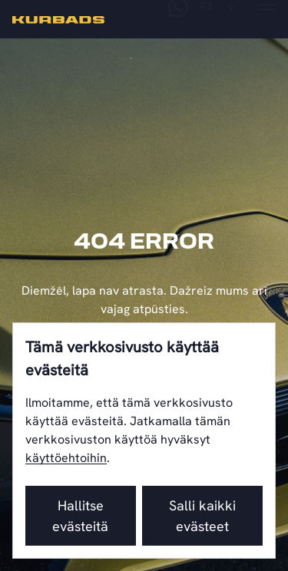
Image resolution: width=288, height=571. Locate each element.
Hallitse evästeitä (80, 516)
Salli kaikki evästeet (202, 516)
